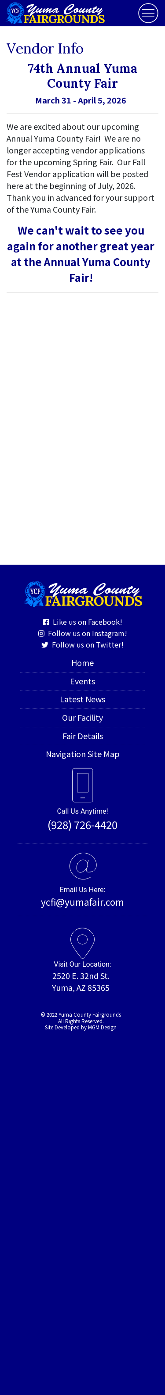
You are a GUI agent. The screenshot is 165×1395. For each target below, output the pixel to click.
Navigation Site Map (83, 753)
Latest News (82, 699)
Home (82, 662)
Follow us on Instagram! (82, 633)
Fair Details (82, 735)
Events (82, 681)
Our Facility (82, 717)
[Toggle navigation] (148, 13)
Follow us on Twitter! (82, 644)
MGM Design (102, 1027)
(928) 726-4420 (82, 824)
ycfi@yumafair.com (82, 901)
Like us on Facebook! (82, 621)
